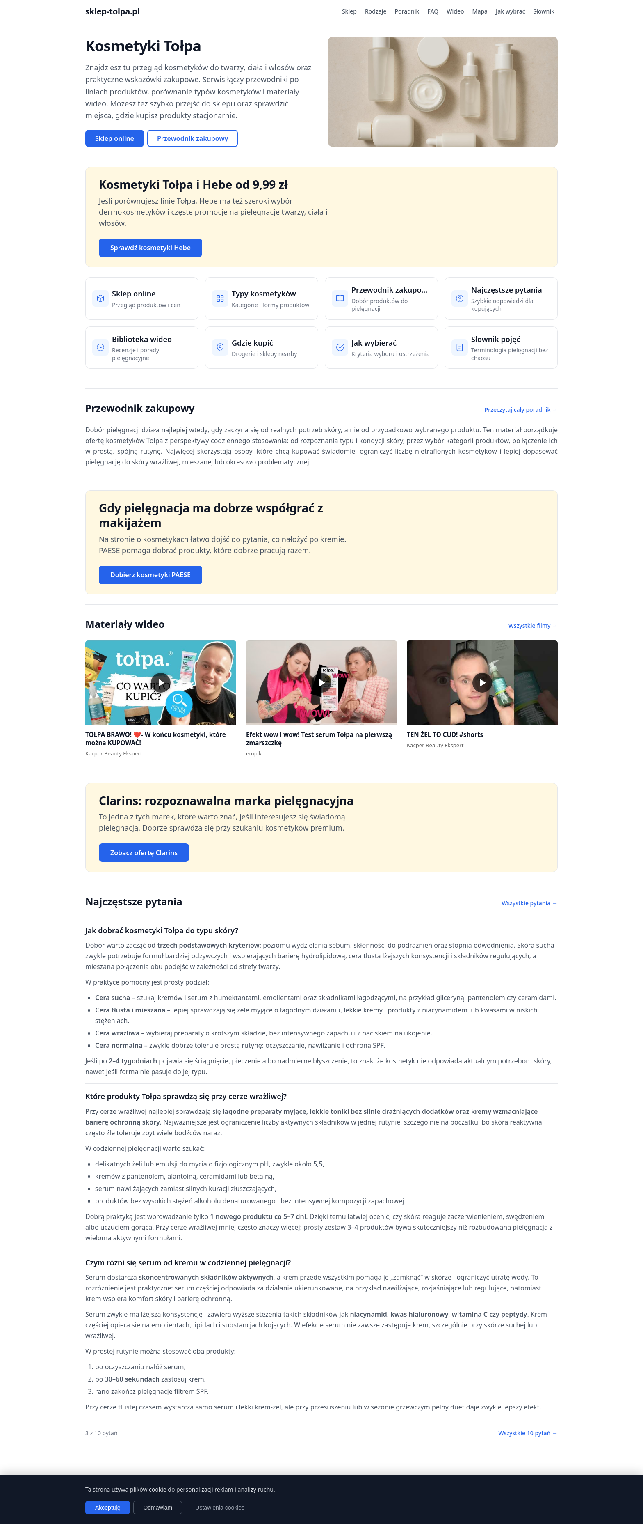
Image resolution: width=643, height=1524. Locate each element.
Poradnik (407, 11)
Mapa (480, 11)
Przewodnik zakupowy (192, 138)
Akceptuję (107, 1507)
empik (254, 753)
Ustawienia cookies (219, 1507)
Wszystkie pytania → (530, 903)
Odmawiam (157, 1507)
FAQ (432, 11)
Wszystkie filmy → (533, 625)
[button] (160, 682)
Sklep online (114, 138)
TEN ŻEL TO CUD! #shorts (445, 734)
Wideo (455, 11)
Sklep (349, 11)
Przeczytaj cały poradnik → (521, 409)
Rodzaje (376, 11)
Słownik (544, 11)
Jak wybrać (510, 11)
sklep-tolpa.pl (112, 11)
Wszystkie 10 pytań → (528, 1433)
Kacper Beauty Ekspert (113, 753)
